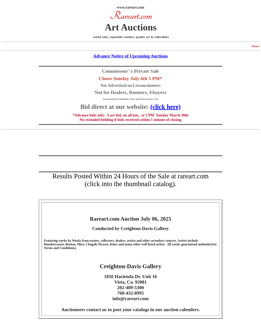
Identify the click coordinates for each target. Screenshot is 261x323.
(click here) (165, 106)
